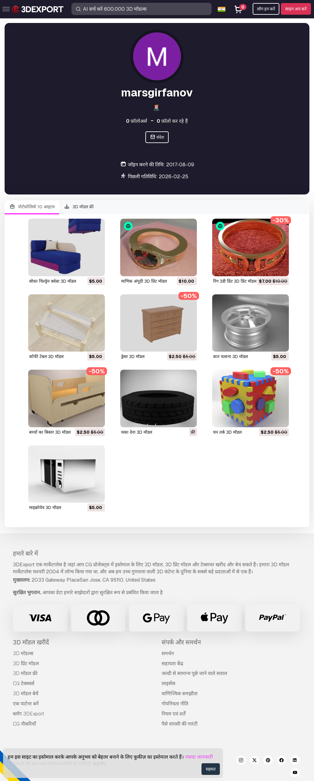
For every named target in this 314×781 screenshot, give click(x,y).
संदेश (157, 137)
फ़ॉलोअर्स (136, 121)
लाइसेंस (168, 683)
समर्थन (168, 653)
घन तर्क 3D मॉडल (227, 432)
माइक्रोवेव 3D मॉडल (45, 507)
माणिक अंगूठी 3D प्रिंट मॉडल (144, 281)
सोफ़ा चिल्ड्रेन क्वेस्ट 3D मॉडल (52, 281)
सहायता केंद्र (172, 663)
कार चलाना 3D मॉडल (230, 356)
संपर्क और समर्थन (181, 642)
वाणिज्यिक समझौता (179, 693)
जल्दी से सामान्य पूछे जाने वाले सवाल (194, 673)
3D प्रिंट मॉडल (26, 663)
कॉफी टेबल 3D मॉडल (46, 356)
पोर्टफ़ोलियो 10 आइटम (32, 207)
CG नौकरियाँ (24, 724)
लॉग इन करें (266, 9)
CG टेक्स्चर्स (23, 683)
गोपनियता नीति (175, 703)
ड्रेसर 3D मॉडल (132, 356)
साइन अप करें (296, 9)
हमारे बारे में (25, 553)
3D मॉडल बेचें (25, 693)
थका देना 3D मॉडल (136, 432)
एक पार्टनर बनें (26, 703)
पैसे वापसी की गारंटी (179, 724)
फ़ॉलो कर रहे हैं (172, 121)
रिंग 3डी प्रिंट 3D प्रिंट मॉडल (234, 281)
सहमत (211, 769)
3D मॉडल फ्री (79, 207)
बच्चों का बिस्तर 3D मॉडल (50, 432)
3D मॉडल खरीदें (31, 642)
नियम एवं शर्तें (174, 714)
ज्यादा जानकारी (199, 757)
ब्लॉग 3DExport (28, 714)
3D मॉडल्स (23, 653)
